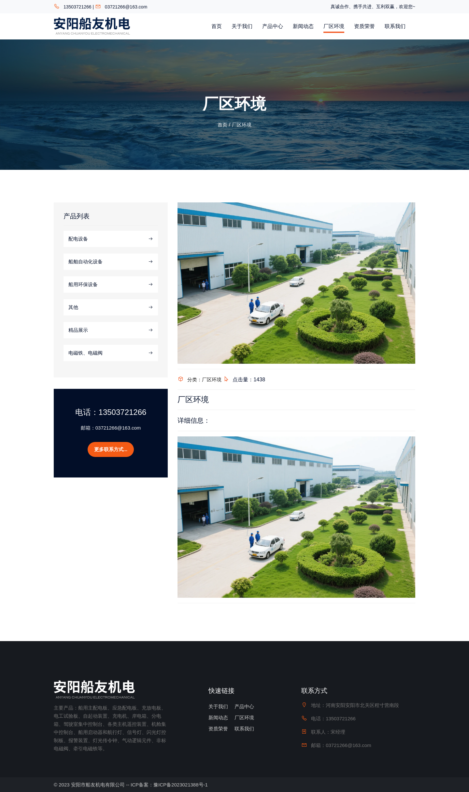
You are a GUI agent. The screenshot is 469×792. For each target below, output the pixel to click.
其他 (110, 307)
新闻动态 (303, 26)
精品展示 (110, 330)
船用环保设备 (110, 284)
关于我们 (242, 26)
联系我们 (395, 26)
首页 (216, 26)
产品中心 (272, 26)
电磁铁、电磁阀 (110, 353)
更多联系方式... (111, 449)
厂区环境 (333, 26)
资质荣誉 (364, 26)
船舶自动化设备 (110, 261)
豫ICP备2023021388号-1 (180, 784)
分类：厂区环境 (204, 379)
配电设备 (110, 239)
